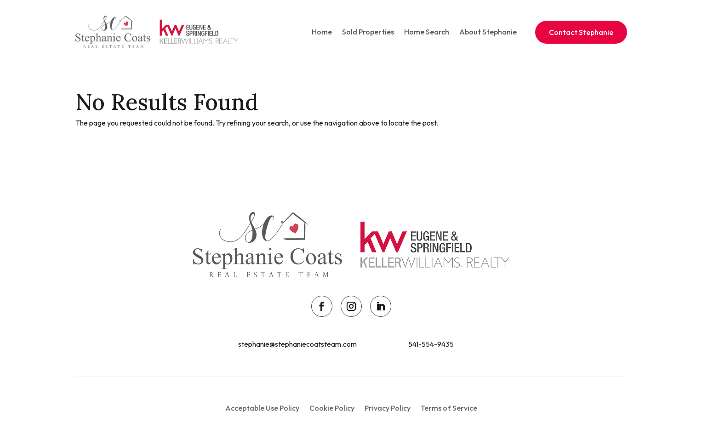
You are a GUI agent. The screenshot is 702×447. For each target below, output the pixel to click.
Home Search (426, 31)
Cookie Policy (331, 409)
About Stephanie (488, 31)
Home (322, 31)
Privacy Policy (388, 409)
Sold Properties (368, 31)
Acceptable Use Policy (262, 409)
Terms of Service (449, 409)
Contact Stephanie (581, 32)
